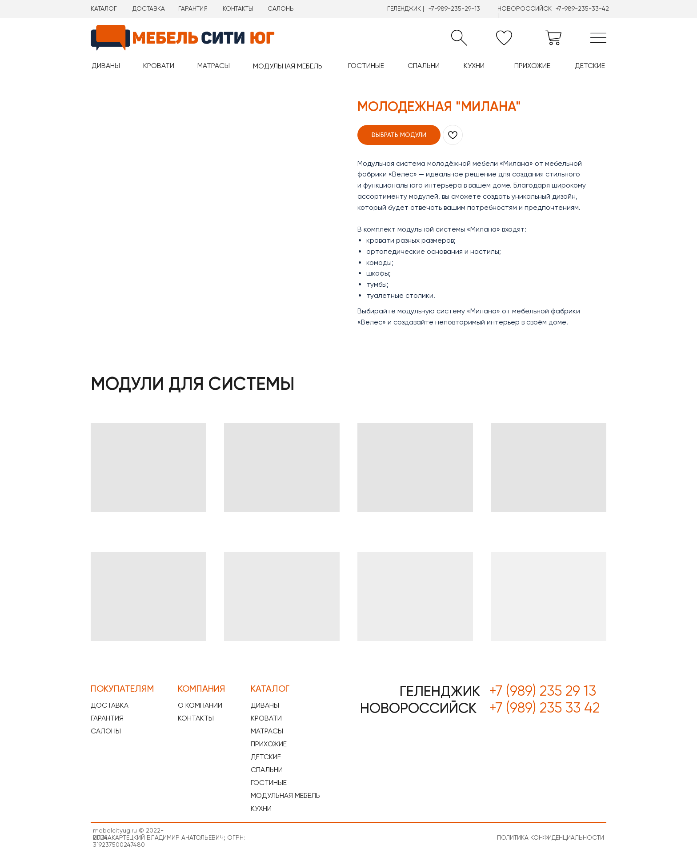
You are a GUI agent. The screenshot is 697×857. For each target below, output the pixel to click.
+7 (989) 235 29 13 (542, 691)
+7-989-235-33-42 (582, 8)
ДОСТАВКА (148, 8)
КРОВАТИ (158, 65)
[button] (459, 38)
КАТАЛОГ (104, 8)
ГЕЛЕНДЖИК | (405, 8)
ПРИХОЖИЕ (532, 65)
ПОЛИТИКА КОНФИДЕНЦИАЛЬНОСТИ (550, 837)
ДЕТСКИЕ (590, 65)
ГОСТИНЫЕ (366, 65)
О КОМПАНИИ (200, 705)
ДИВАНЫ (106, 65)
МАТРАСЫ (213, 65)
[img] (598, 38)
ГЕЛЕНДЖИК (440, 691)
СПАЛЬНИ (424, 65)
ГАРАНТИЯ (193, 8)
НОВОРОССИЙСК (418, 708)
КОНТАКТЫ (238, 8)
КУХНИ (474, 65)
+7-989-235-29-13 (454, 8)
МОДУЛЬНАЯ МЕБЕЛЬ (287, 66)
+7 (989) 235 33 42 (544, 708)
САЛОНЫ (281, 8)
